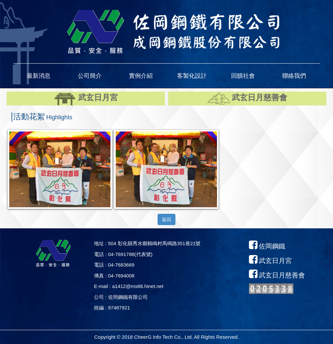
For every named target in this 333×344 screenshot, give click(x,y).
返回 (166, 219)
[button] (38, 76)
